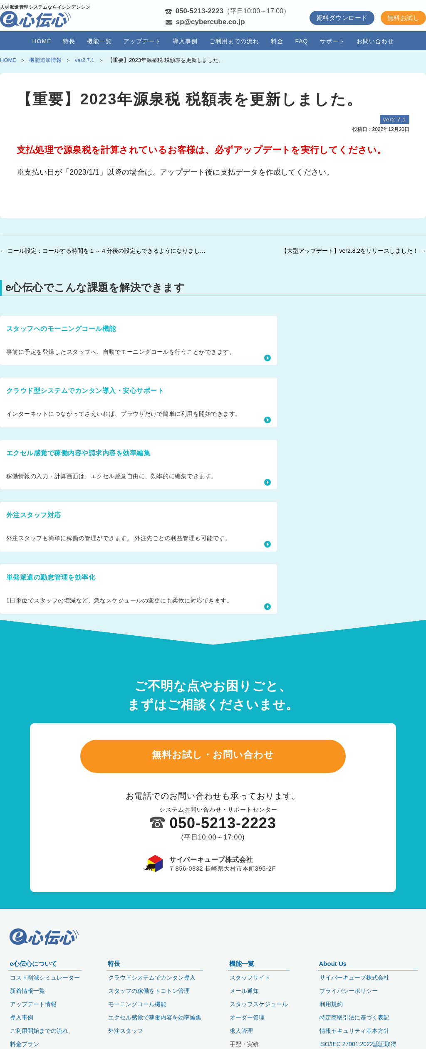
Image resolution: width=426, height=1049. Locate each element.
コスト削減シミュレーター (45, 955)
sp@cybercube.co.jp (210, 22)
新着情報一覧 (27, 968)
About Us (333, 941)
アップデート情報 (33, 982)
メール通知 (244, 968)
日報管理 (241, 1035)
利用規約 (331, 982)
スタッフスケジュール (259, 982)
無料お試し (403, 17)
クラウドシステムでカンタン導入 (152, 955)
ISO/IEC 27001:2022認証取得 (358, 1022)
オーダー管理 (247, 995)
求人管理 (241, 1008)
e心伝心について (33, 941)
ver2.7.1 (394, 119)
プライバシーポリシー (349, 968)
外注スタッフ (125, 1008)
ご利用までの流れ (234, 41)
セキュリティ (27, 1035)
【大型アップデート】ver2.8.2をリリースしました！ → (353, 250)
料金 (277, 41)
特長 (69, 41)
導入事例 (185, 41)
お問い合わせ (375, 41)
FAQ (301, 41)
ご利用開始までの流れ (39, 1008)
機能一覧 (99, 41)
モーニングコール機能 (137, 982)
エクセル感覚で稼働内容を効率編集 (154, 995)
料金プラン (24, 1022)
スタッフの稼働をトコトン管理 (149, 968)
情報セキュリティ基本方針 (354, 1008)
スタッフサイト (250, 955)
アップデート (142, 41)
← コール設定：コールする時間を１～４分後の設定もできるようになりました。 (104, 250)
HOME (41, 41)
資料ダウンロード (342, 17)
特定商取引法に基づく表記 (354, 995)
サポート (332, 41)
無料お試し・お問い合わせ (213, 604)
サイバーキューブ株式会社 (354, 955)
